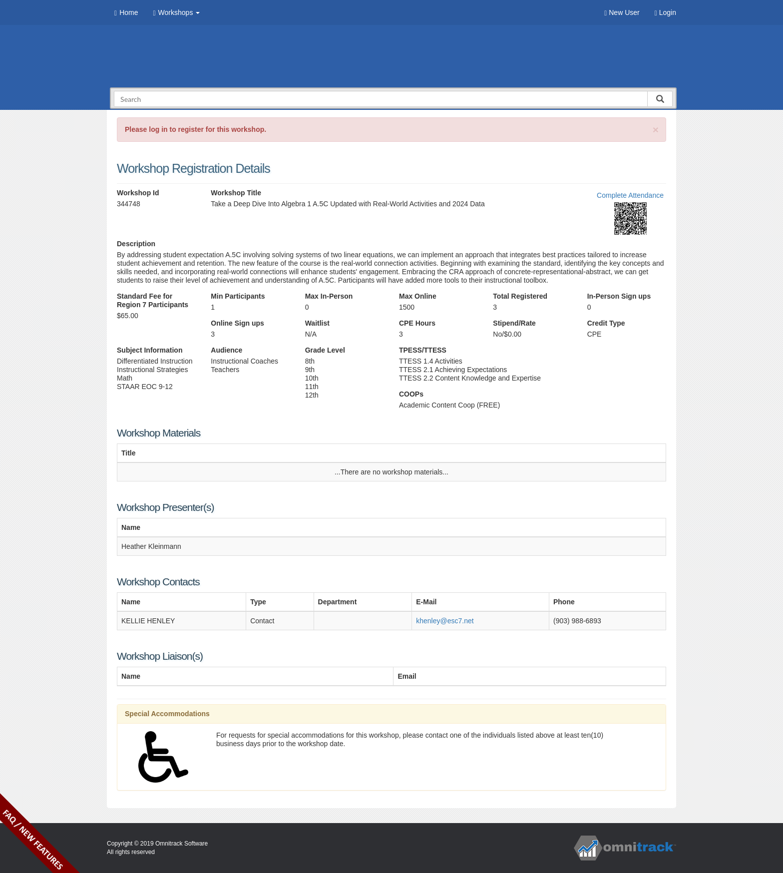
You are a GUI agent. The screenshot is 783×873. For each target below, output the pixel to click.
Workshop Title (236, 193)
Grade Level (325, 350)
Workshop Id (138, 193)
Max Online (417, 296)
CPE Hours (417, 323)
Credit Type (606, 323)
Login (665, 12)
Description (136, 244)
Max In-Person (329, 296)
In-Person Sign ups (619, 296)
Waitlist (317, 323)
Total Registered (520, 296)
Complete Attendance (630, 195)
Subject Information (149, 350)
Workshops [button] (176, 12)
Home (126, 12)
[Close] (656, 129)
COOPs (411, 394)
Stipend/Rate (514, 323)
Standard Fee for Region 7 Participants (152, 300)
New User (621, 12)
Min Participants (238, 296)
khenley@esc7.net (444, 621)
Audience (226, 350)
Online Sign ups (237, 323)
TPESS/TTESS (422, 350)
